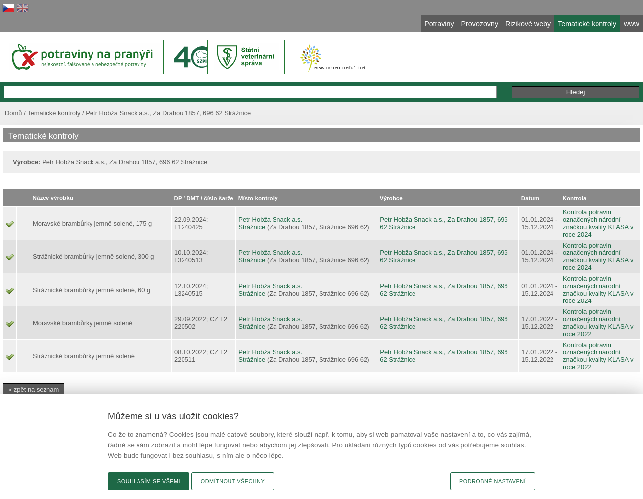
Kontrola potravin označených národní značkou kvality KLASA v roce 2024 (598, 223)
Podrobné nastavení (492, 481)
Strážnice (251, 227)
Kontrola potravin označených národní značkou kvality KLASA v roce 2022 (598, 323)
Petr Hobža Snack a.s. (270, 219)
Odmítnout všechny (233, 481)
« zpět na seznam (33, 389)
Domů (13, 113)
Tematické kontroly (53, 113)
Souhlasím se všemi (148, 481)
